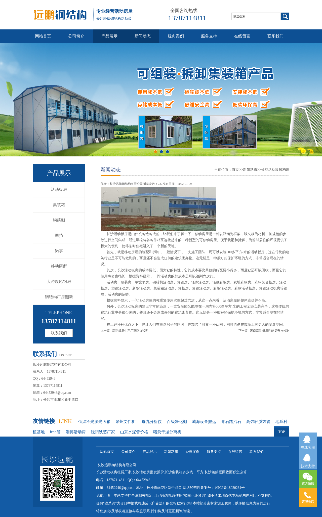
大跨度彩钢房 (59, 281)
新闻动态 (143, 36)
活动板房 (59, 189)
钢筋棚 (59, 220)
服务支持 (209, 36)
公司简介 (76, 36)
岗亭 (59, 251)
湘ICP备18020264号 (230, 488)
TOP (281, 430)
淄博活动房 (76, 432)
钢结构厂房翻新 (59, 297)
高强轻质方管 (258, 421)
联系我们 (275, 36)
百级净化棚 (177, 421)
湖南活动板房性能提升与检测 (269, 330)
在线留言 (242, 36)
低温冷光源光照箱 (94, 421)
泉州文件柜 (126, 421)
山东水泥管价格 (134, 432)
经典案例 (176, 36)
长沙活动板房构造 (275, 169)
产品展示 (109, 36)
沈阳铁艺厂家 (103, 432)
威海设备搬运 (204, 421)
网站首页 (43, 36)
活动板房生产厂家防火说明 (130, 330)
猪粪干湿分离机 (167, 432)
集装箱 (59, 205)
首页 (235, 169)
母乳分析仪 (152, 421)
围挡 (59, 235)
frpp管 (55, 432)
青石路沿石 (231, 421)
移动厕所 (59, 266)
